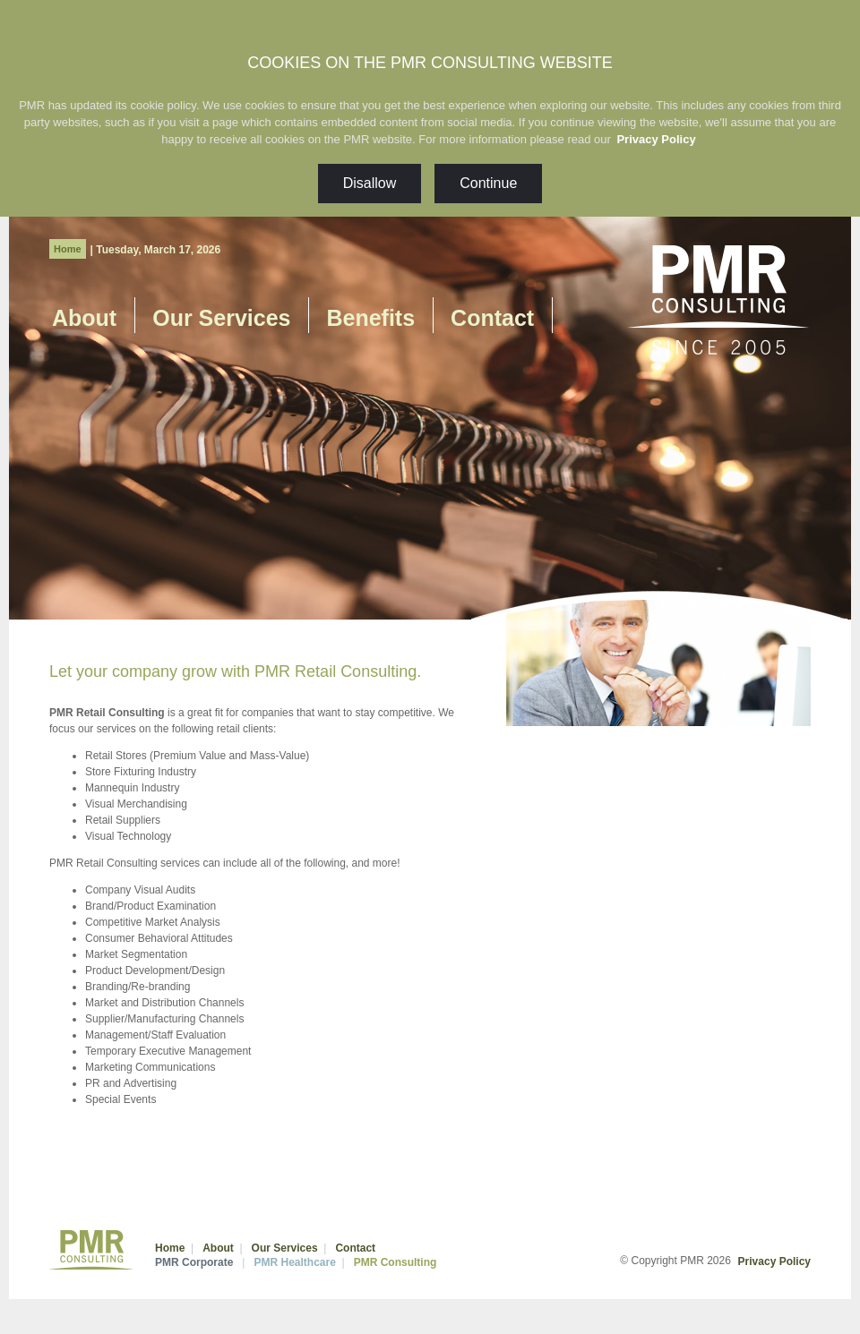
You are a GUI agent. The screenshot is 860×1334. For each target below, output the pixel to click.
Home (68, 249)
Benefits (370, 317)
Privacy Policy (655, 139)
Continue (488, 183)
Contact (492, 317)
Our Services (221, 317)
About (84, 317)
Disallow (370, 183)
